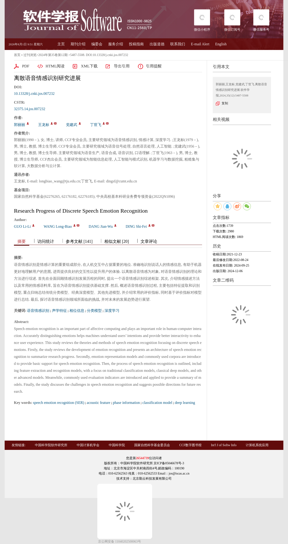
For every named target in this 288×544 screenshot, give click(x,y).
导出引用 (122, 66)
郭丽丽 (19, 125)
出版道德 (157, 44)
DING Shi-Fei (136, 226)
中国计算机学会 (88, 445)
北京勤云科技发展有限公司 (152, 478)
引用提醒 (154, 66)
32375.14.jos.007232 (29, 109)
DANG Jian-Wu (101, 226)
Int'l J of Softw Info (223, 445)
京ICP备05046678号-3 (169, 463)
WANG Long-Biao (58, 226)
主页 (61, 44)
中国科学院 (117, 445)
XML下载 (89, 66)
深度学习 (112, 311)
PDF (25, 66)
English (221, 44)
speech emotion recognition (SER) (58, 403)
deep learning (185, 403)
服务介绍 (115, 44)
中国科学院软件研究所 (51, 445)
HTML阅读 (55, 66)
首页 (17, 55)
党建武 (71, 125)
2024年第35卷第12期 (53, 55)
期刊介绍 (78, 44)
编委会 (96, 44)
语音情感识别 (38, 311)
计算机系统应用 (257, 445)
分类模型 (94, 311)
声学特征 (59, 311)
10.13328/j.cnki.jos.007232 (34, 94)
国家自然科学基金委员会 (152, 445)
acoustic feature (98, 403)
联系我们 (177, 44)
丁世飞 (95, 125)
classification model (157, 403)
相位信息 (76, 311)
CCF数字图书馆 (190, 445)
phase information (126, 403)
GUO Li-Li (22, 226)
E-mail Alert (200, 44)
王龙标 (43, 125)
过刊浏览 (29, 55)
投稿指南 (136, 44)
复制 (225, 103)
